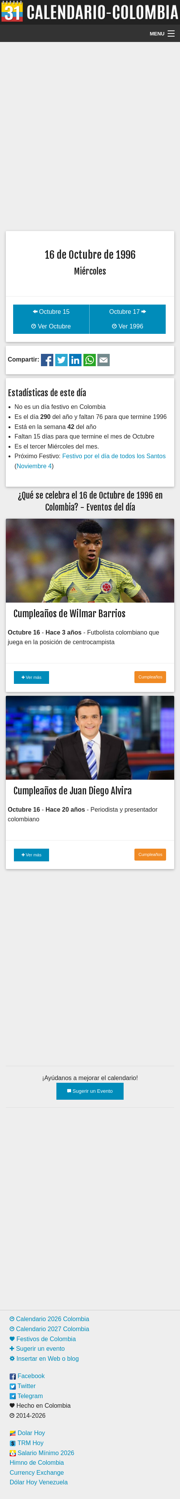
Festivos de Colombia (43, 1339)
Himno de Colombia (37, 1462)
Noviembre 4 (34, 466)
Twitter (23, 1386)
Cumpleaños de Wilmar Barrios (70, 614)
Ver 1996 (127, 326)
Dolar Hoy (27, 1433)
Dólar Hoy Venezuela (39, 1482)
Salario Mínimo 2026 (42, 1453)
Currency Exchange (37, 1472)
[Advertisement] (90, 135)
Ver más (31, 677)
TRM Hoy (27, 1443)
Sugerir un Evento (90, 1091)
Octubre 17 (127, 311)
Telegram (26, 1396)
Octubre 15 (51, 311)
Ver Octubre (51, 326)
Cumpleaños (150, 677)
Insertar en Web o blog (44, 1358)
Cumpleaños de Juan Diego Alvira (73, 791)
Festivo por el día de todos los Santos (114, 456)
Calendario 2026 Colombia (49, 1319)
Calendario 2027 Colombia (49, 1329)
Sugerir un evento (37, 1348)
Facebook (27, 1376)
